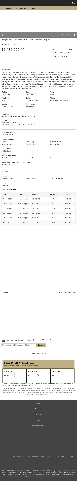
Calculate (41, 345)
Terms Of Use (9, 456)
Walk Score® (42, 353)
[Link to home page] (2, 3)
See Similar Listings (60, 56)
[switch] (63, 35)
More (73, 3)
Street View (71, 292)
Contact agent (7, 34)
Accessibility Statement (43, 456)
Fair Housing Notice (64, 456)
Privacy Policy (23, 456)
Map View (62, 292)
